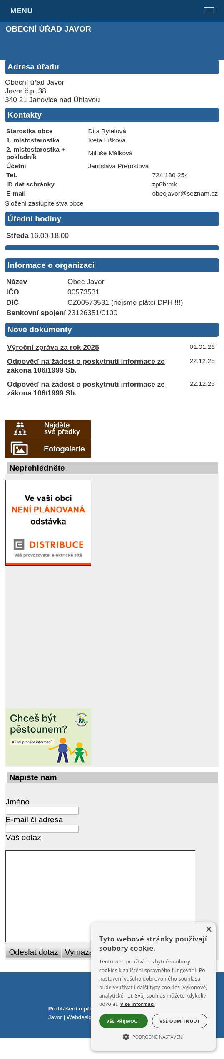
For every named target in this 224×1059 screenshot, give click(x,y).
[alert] (153, 986)
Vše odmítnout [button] (179, 1021)
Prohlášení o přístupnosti (82, 1029)
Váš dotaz (23, 837)
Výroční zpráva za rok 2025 (53, 347)
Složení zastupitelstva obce (44, 203)
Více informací (137, 1004)
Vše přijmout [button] (123, 1021)
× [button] (208, 930)
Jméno (17, 801)
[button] (153, 1036)
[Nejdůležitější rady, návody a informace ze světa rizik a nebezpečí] (47, 637)
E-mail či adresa (34, 819)
